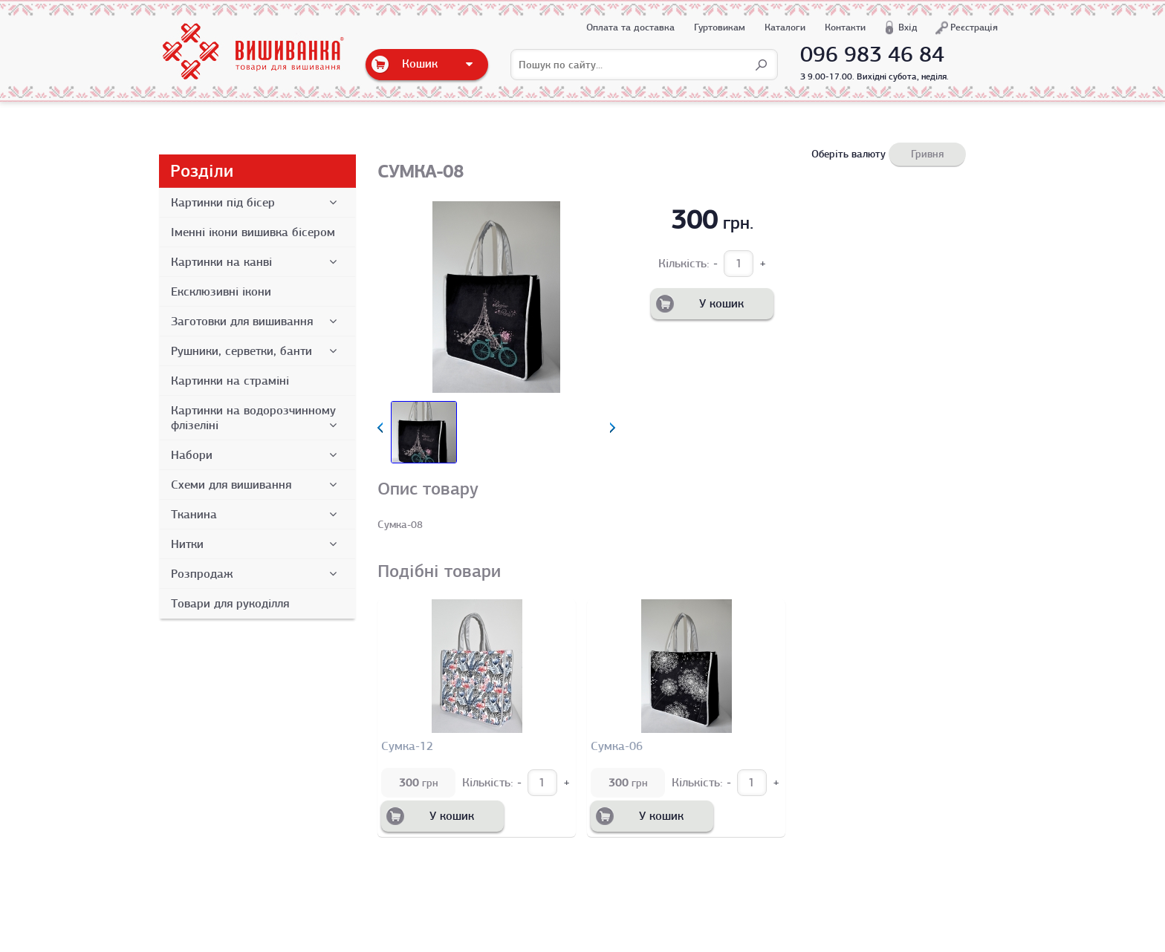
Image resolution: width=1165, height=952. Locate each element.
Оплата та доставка (630, 27)
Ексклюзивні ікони (221, 291)
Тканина (257, 514)
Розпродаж (257, 574)
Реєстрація (974, 27)
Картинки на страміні (230, 381)
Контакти (845, 27)
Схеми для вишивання (257, 484)
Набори (257, 455)
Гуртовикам (719, 27)
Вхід (908, 27)
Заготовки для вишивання (257, 321)
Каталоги (785, 27)
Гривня (927, 153)
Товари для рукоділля (230, 603)
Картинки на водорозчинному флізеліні (257, 418)
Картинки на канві (257, 262)
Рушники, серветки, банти (257, 351)
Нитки (257, 544)
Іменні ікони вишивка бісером (253, 232)
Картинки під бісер (257, 202)
